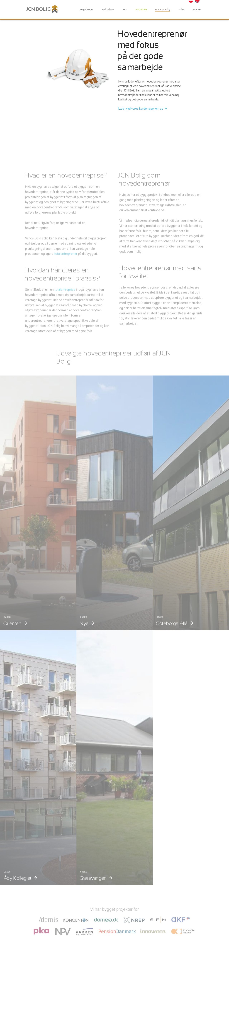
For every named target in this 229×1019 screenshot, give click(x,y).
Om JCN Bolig (162, 9)
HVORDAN (141, 9)
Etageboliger (86, 9)
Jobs (181, 9)
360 (125, 9)
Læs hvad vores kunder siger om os (140, 108)
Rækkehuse (108, 9)
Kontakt (197, 9)
